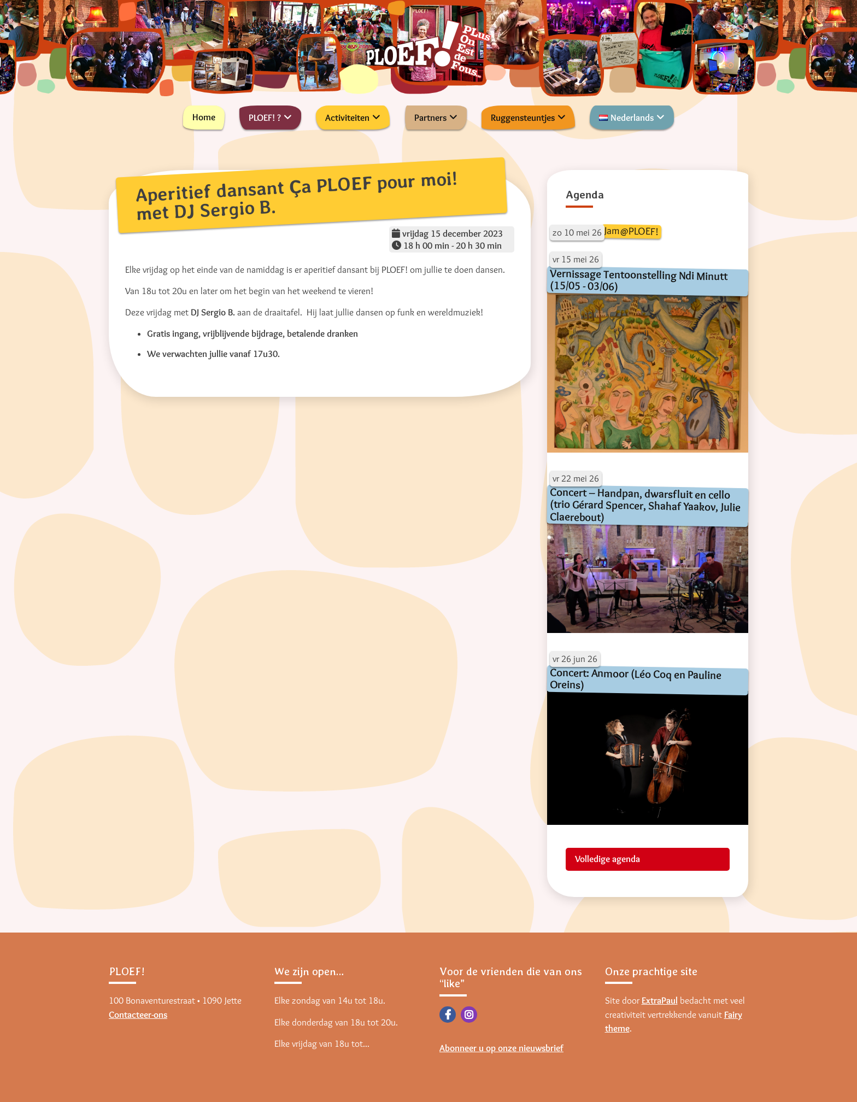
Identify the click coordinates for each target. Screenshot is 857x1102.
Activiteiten (347, 117)
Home (203, 117)
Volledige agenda (607, 858)
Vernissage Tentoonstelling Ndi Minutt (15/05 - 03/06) (638, 279)
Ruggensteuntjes (523, 117)
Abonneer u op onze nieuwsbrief (501, 1047)
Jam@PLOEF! (631, 231)
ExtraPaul (660, 1000)
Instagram (469, 1014)
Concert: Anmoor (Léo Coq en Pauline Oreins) (635, 678)
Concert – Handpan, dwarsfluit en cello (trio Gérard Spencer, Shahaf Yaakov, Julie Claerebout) (645, 504)
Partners (430, 117)
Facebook (447, 1014)
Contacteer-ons (138, 1014)
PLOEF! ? (265, 117)
